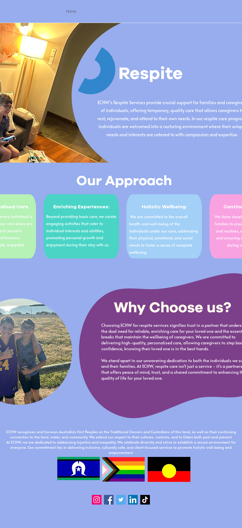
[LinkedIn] (133, 500)
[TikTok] (145, 500)
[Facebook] (109, 500)
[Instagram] (96, 500)
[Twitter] (121, 500)
